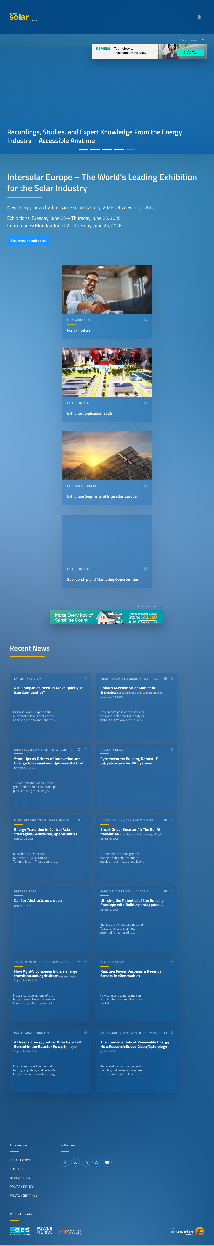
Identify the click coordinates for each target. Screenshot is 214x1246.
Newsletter (20, 1177)
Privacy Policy (22, 1186)
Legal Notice (20, 1160)
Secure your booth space (28, 240)
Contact (16, 1168)
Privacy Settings (24, 1195)
